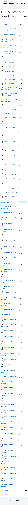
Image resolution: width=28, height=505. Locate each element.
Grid (24, 12)
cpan (5, 3)
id (25, 3)
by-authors (20, 3)
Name (5, 16)
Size (25, 16)
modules (11, 3)
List (20, 12)
